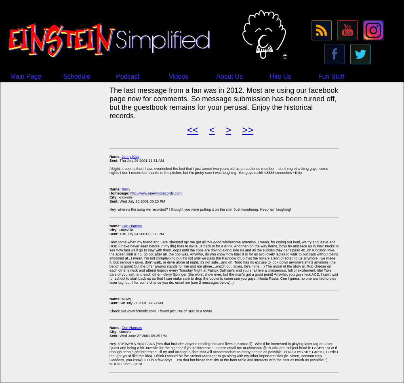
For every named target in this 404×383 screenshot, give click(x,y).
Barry (126, 189)
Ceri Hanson (132, 226)
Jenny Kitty (130, 157)
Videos (179, 76)
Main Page (26, 76)
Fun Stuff (331, 76)
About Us (229, 76)
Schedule (76, 76)
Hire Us (280, 76)
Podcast (127, 76)
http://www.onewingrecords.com (156, 193)
